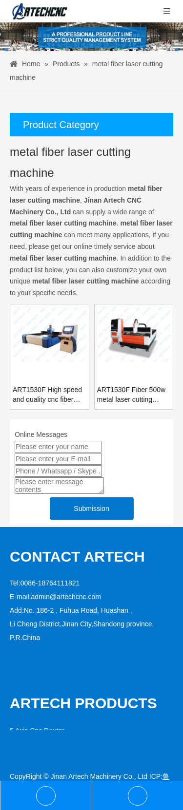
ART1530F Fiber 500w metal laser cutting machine (131, 395)
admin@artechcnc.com (66, 597)
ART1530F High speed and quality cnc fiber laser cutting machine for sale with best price (47, 395)
